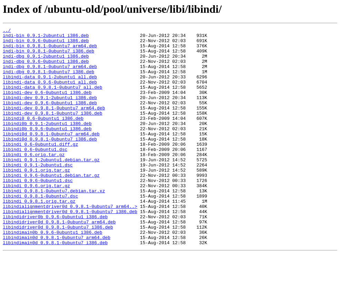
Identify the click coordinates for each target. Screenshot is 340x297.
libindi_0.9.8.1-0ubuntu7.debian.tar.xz (54, 224)
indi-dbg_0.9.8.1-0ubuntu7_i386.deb (48, 81)
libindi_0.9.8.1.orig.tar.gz (39, 236)
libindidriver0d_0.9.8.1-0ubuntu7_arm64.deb (59, 261)
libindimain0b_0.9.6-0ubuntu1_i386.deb (52, 273)
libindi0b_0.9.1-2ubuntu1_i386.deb (47, 143)
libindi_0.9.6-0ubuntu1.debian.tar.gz (51, 205)
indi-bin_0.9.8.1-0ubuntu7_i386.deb (48, 56)
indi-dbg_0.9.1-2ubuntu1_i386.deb (46, 62)
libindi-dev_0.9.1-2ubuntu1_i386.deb (50, 112)
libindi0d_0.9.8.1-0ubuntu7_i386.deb (50, 162)
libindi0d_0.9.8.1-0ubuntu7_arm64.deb (51, 155)
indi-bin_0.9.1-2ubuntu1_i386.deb (46, 37)
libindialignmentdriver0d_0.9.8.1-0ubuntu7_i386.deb (70, 249)
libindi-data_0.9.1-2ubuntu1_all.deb (50, 87)
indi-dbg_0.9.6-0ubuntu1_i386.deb (46, 68)
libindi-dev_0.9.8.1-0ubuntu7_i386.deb (52, 130)
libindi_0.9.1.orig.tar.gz (36, 199)
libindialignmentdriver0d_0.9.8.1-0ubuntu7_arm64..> (70, 242)
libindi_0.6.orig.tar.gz (33, 180)
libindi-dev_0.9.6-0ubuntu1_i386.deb (50, 118)
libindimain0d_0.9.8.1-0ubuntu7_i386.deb (55, 286)
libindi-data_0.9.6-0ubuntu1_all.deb (50, 93)
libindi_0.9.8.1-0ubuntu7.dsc (40, 230)
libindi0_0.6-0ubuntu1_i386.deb (43, 137)
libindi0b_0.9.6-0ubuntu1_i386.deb (47, 149)
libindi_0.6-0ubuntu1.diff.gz (40, 168)
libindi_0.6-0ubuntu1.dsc (35, 174)
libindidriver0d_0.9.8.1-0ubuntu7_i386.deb (58, 267)
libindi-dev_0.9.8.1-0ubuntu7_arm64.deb (54, 124)
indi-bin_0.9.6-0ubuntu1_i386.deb (46, 43)
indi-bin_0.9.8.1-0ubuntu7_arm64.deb (50, 50)
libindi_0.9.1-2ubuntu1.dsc (38, 193)
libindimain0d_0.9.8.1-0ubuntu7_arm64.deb (56, 280)
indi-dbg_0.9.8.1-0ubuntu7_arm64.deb (50, 74)
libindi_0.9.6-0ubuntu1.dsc (38, 211)
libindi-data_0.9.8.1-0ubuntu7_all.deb (52, 99)
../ (7, 31)
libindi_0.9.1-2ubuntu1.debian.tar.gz (51, 186)
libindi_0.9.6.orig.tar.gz (36, 217)
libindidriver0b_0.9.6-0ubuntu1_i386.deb (55, 255)
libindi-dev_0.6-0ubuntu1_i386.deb (47, 106)
